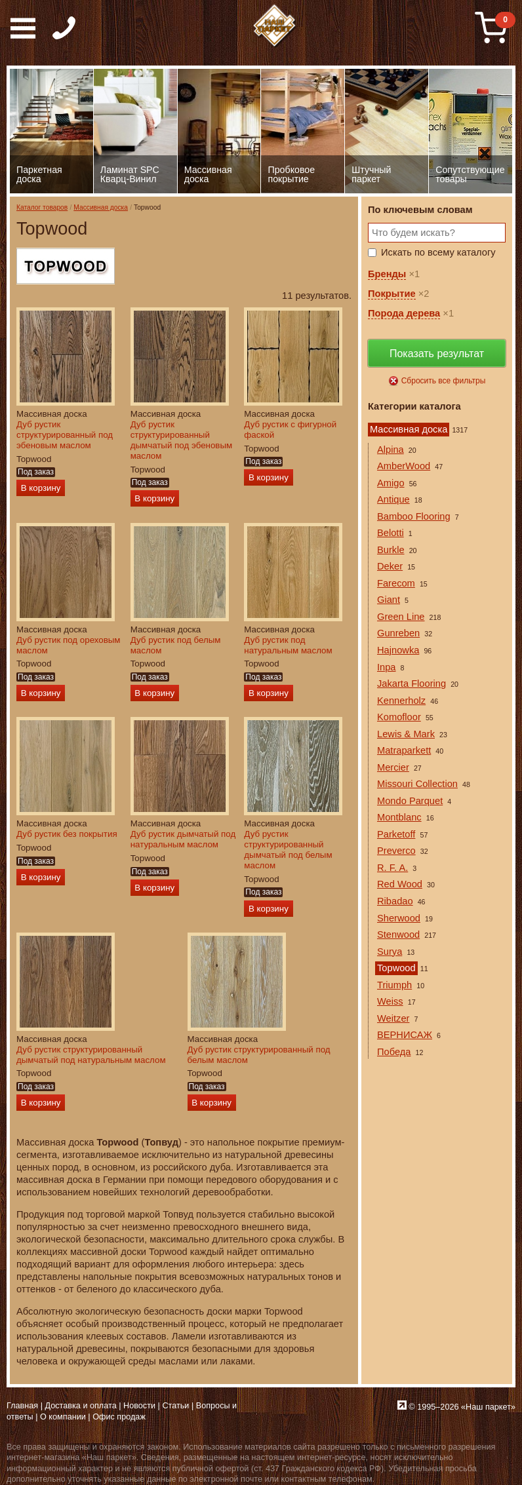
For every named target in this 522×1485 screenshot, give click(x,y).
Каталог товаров (42, 207)
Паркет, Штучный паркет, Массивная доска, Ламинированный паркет (275, 26)
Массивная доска (100, 207)
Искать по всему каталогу (438, 252)
